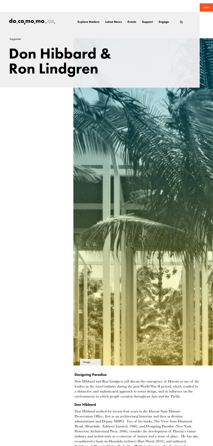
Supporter (15, 39)
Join (206, 7)
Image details (86, 363)
